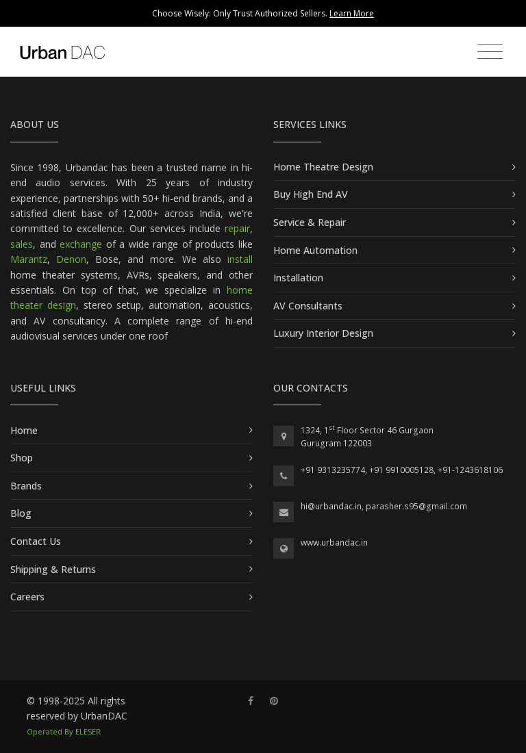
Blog (21, 513)
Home (24, 430)
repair (237, 228)
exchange (81, 244)
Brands (26, 485)
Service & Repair (309, 222)
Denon (71, 259)
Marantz (28, 259)
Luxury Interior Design (323, 333)
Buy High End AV (310, 194)
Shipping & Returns (53, 569)
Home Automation (315, 250)
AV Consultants (307, 305)
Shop (21, 457)
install (240, 259)
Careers (27, 596)
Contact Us (35, 541)
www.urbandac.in (334, 542)
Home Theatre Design (323, 166)
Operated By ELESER (64, 731)
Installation (298, 277)
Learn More (351, 13)
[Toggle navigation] (490, 52)
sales (21, 244)
